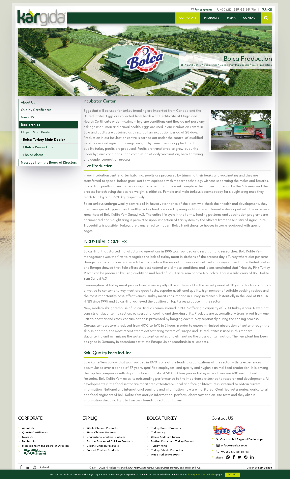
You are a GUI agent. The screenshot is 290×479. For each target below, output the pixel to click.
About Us (28, 102)
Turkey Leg (158, 432)
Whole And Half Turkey (165, 437)
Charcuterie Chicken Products (106, 437)
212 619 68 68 (232, 452)
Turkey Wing (159, 446)
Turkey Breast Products (166, 428)
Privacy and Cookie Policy (201, 475)
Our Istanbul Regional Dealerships (239, 439)
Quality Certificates (36, 110)
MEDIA (231, 17)
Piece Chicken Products (102, 432)
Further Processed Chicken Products (110, 441)
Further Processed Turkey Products (173, 441)
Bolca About (33, 155)
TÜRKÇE (266, 9)
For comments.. (204, 9)
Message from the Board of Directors (49, 162)
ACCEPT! (232, 475)
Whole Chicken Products (102, 428)
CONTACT (250, 17)
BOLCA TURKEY (162, 418)
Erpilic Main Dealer (36, 132)
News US (27, 117)
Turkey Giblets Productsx (167, 450)
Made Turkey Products (165, 454)
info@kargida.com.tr (231, 445)
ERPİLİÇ (90, 418)
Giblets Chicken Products (103, 446)
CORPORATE (188, 17)
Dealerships (29, 441)
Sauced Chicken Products (103, 450)
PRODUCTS (212, 17)
